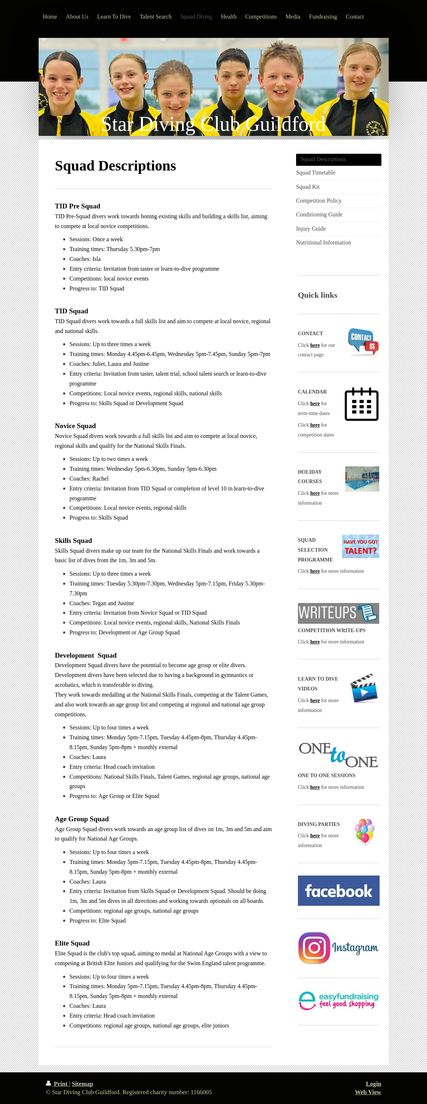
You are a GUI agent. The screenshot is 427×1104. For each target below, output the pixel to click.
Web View (368, 1092)
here (315, 345)
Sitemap (82, 1083)
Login (373, 1083)
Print (57, 1083)
